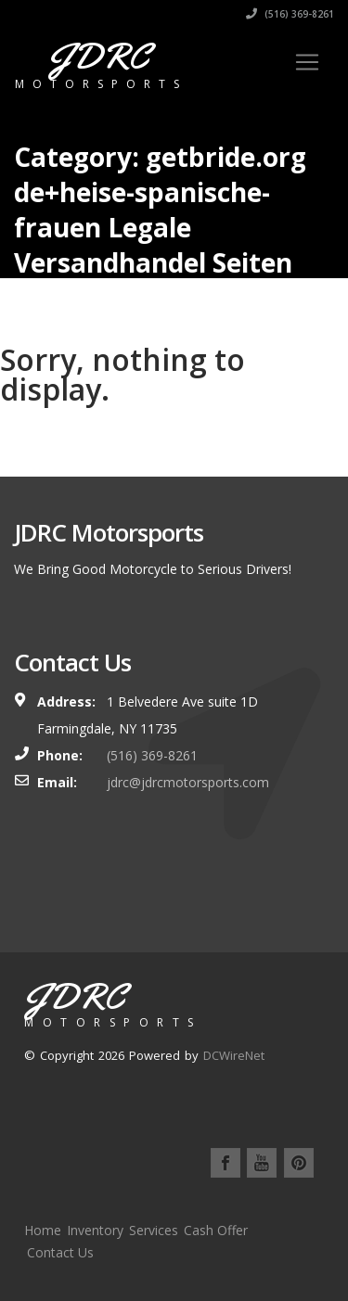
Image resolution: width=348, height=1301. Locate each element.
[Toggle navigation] (307, 62)
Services (153, 1230)
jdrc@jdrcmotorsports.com (188, 782)
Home (42, 1230)
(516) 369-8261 (290, 13)
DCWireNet (233, 1055)
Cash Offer (216, 1230)
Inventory (95, 1230)
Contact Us (60, 1252)
